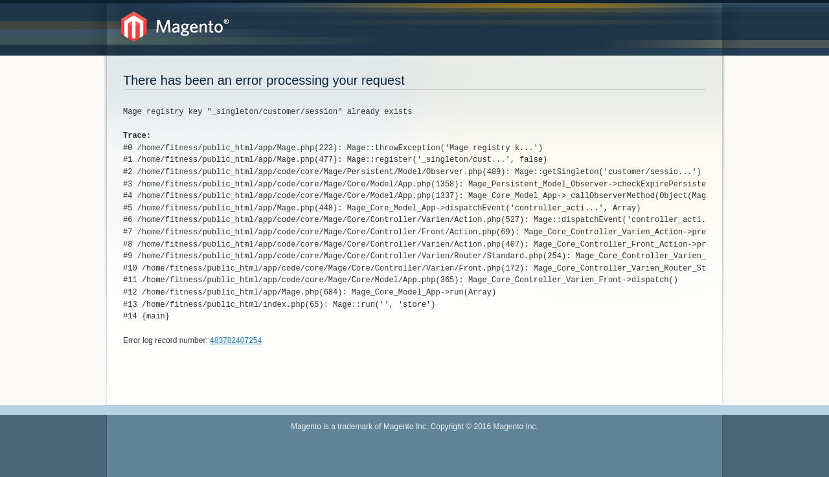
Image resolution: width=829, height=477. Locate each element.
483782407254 (236, 340)
